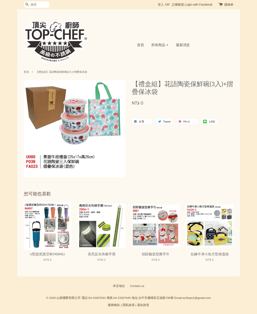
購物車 (228, 4)
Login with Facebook (198, 4)
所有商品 (159, 45)
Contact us (137, 286)
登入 (161, 4)
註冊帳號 (178, 4)
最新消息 (183, 45)
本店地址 (119, 286)
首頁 (140, 45)
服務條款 (114, 305)
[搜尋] (37, 5)
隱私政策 (129, 305)
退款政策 (143, 305)
